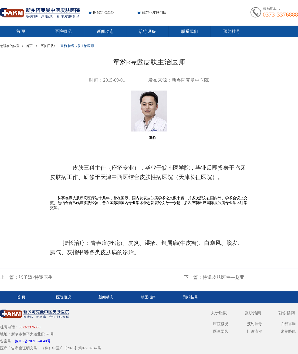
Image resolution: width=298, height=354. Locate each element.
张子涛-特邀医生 (36, 277)
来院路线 (288, 331)
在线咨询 (288, 324)
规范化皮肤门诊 (154, 12)
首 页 (21, 31)
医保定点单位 (103, 12)
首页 (29, 46)
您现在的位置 (10, 46)
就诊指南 (252, 312)
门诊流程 (254, 331)
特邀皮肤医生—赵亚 (223, 277)
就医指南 (148, 297)
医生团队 (220, 331)
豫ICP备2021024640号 (33, 341)
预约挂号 (231, 31)
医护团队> (48, 46)
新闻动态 (105, 31)
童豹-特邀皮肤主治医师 (77, 46)
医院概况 (63, 31)
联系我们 (189, 31)
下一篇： (193, 277)
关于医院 (219, 312)
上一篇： (9, 277)
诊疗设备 (147, 31)
